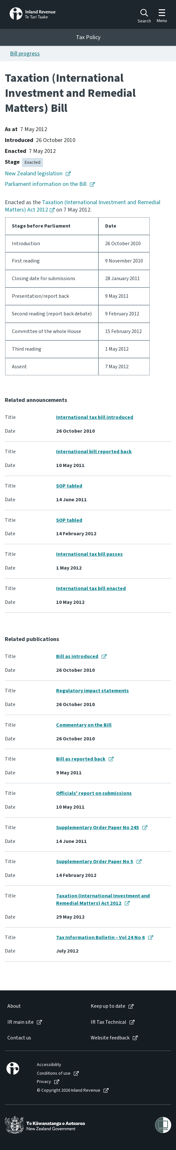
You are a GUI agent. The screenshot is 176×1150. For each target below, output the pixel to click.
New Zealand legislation (34, 174)
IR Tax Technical (108, 1022)
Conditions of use (54, 1073)
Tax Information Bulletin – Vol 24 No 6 (100, 937)
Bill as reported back (80, 759)
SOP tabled (69, 485)
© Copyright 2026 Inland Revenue (68, 1090)
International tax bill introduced (94, 417)
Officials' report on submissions (94, 793)
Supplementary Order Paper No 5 (94, 861)
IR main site (20, 1022)
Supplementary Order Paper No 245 (97, 827)
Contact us (19, 1038)
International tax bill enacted (91, 588)
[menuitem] (42, 1006)
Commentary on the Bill (84, 725)
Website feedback (110, 1038)
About (14, 1006)
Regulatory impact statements (92, 690)
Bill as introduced (77, 656)
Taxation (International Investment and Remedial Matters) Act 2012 (82, 206)
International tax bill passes (89, 554)
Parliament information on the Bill (46, 184)
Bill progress (25, 54)
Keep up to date (108, 1006)
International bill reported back (94, 451)
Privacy (44, 1082)
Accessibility (49, 1065)
